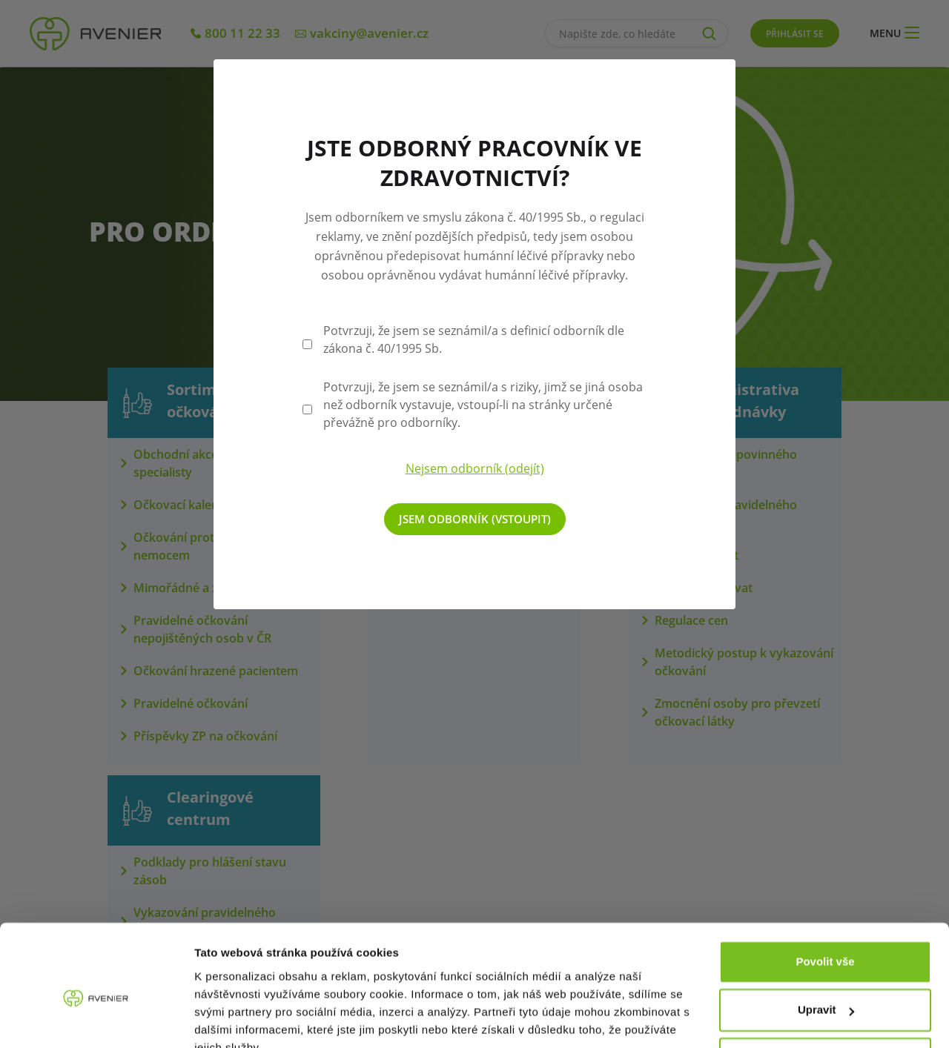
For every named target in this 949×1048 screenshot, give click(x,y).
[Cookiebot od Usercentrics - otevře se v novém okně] (96, 1019)
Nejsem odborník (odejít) (475, 468)
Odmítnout (825, 989)
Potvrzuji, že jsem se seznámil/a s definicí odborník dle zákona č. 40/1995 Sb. (473, 339)
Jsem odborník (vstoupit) (475, 518)
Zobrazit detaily (235, 1018)
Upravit (826, 940)
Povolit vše (825, 892)
